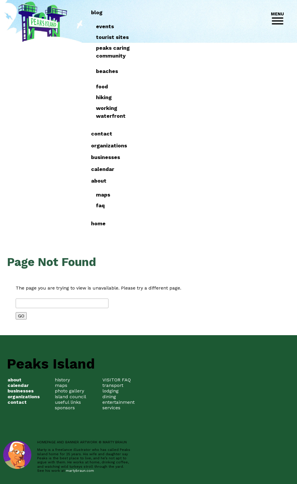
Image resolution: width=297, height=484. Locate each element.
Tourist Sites (228, 37)
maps (61, 385)
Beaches (223, 71)
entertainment (118, 402)
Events (221, 26)
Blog (212, 12)
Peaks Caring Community (228, 52)
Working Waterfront (226, 112)
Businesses (221, 157)
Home (214, 223)
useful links (68, 402)
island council (70, 396)
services (111, 407)
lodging (110, 391)
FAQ (216, 205)
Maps (219, 195)
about (214, 181)
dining (109, 396)
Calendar (218, 169)
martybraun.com (80, 471)
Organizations (225, 145)
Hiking (219, 97)
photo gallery (69, 391)
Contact (217, 134)
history (62, 380)
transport (112, 385)
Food (218, 86)
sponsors (65, 407)
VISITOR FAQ (116, 380)
